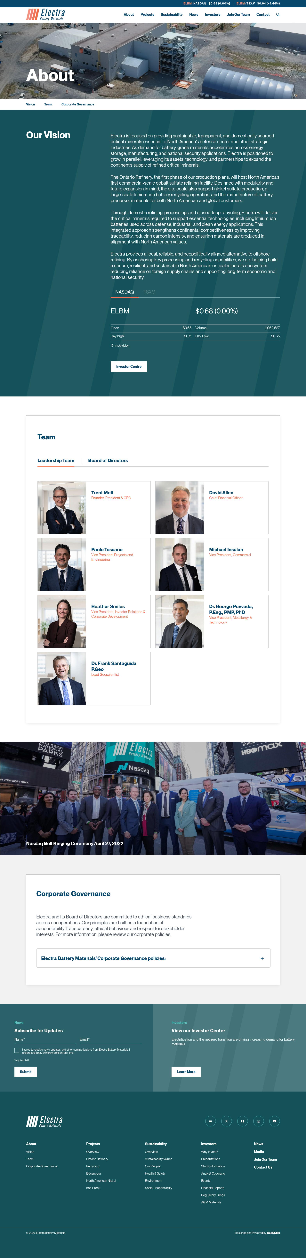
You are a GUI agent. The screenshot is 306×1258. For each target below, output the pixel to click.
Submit (26, 1072)
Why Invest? (209, 1152)
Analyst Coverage (213, 1173)
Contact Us (263, 1167)
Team (48, 104)
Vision (30, 104)
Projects (147, 14)
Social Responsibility (158, 1188)
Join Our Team (238, 14)
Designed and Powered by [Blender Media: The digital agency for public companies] (257, 1232)
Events (206, 1181)
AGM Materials (211, 1202)
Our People (152, 1166)
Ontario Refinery (97, 1159)
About (129, 14)
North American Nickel (101, 1181)
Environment (153, 1181)
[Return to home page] (45, 15)
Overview (92, 1152)
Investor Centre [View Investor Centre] (128, 366)
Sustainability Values (158, 1159)
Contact (263, 14)
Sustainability (172, 14)
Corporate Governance (77, 104)
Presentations (210, 1159)
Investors (212, 14)
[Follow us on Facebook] (242, 1121)
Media (259, 1152)
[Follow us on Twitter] (226, 1121)
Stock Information (213, 1166)
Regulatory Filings (213, 1195)
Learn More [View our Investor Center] (186, 1072)
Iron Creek (93, 1188)
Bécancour (93, 1173)
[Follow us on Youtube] (274, 1121)
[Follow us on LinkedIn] (210, 1121)
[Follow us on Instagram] (258, 1121)
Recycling (92, 1166)
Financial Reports (212, 1188)
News (193, 14)
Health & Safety (155, 1173)
